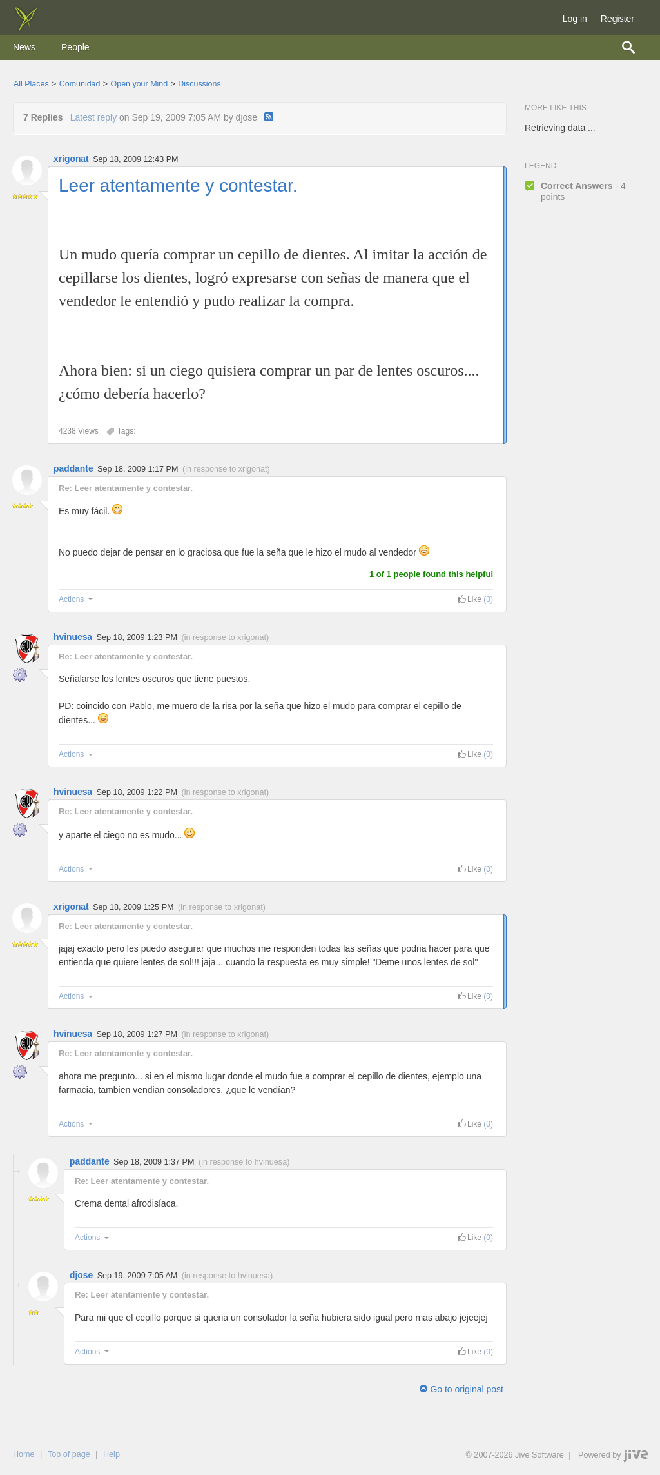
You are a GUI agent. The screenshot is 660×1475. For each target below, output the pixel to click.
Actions (77, 599)
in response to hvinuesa (244, 1162)
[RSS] (268, 117)
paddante (73, 468)
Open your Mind (139, 83)
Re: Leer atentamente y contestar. (126, 488)
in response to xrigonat (226, 469)
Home (24, 1454)
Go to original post (461, 1389)
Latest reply (93, 117)
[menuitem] (24, 47)
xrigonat (71, 159)
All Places (31, 83)
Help (111, 1454)
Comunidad (80, 83)
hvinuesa (72, 637)
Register (617, 19)
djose (81, 1275)
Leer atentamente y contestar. (178, 186)
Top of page (69, 1454)
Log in (575, 19)
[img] (26, 29)
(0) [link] (488, 599)
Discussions (199, 83)
